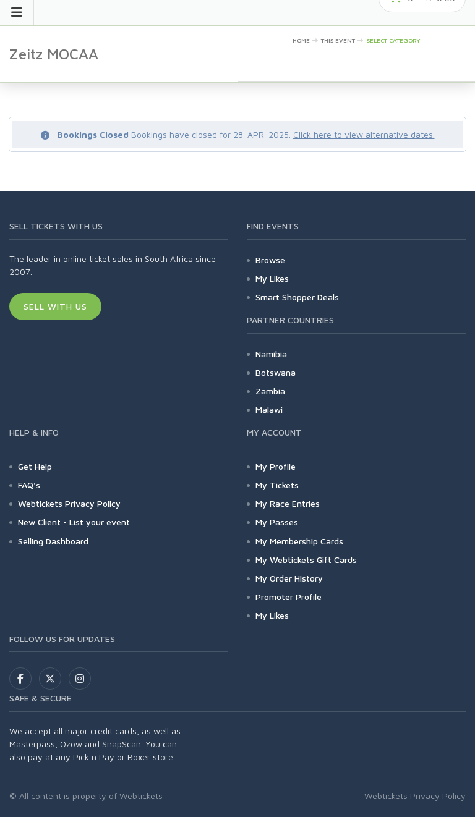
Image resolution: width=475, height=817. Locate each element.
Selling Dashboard (53, 541)
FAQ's (29, 485)
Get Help (35, 466)
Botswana (275, 372)
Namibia (271, 354)
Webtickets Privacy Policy (69, 503)
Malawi (269, 409)
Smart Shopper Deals (297, 297)
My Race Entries (287, 503)
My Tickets (277, 485)
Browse (270, 260)
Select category (394, 40)
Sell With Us (55, 306)
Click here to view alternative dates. (364, 134)
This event (338, 40)
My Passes (276, 522)
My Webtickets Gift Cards (306, 559)
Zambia (270, 391)
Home (301, 40)
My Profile (275, 466)
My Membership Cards (299, 541)
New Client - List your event (74, 522)
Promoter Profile (288, 596)
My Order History (289, 578)
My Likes (272, 278)
